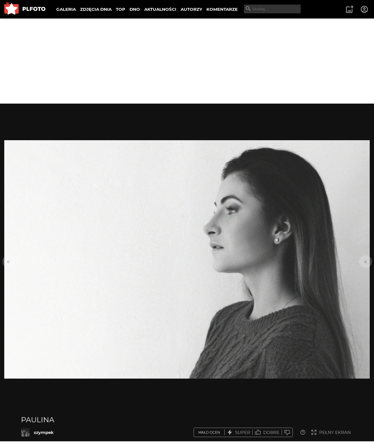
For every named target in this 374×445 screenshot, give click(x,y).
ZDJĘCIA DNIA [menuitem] (96, 9)
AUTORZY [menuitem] (191, 9)
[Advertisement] (187, 61)
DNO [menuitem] (134, 9)
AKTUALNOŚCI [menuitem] (160, 9)
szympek (44, 432)
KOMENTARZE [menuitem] (222, 9)
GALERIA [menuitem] (66, 9)
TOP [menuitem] (120, 9)
